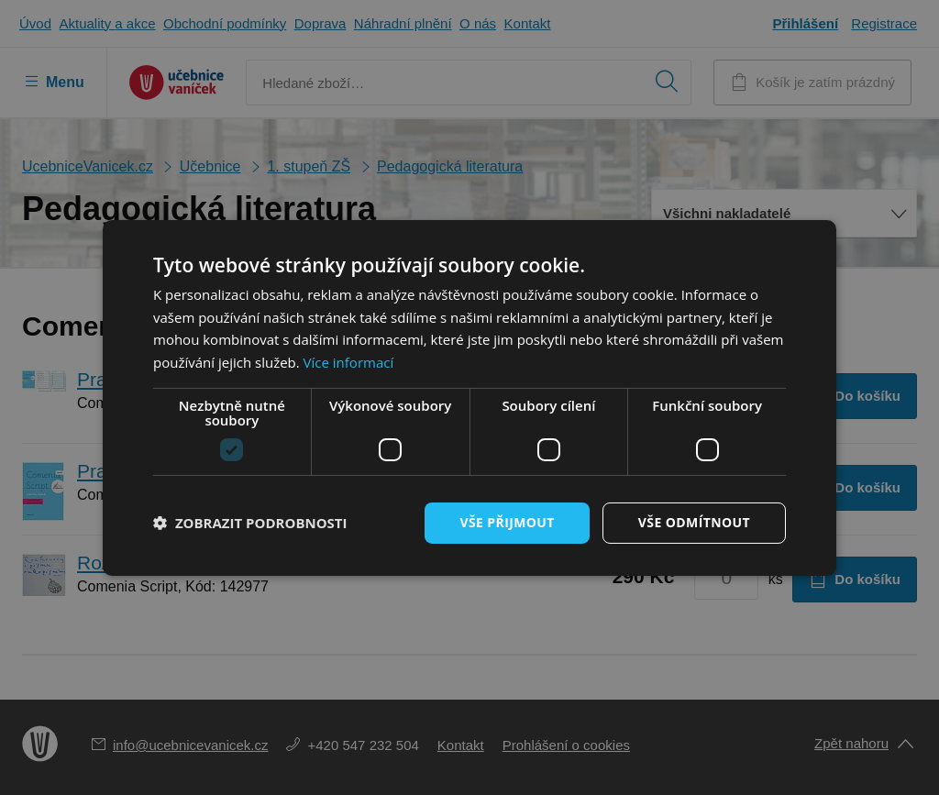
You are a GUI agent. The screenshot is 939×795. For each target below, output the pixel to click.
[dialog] (469, 397)
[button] (250, 522)
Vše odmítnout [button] (694, 522)
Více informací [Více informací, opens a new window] (349, 362)
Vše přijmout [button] (506, 522)
